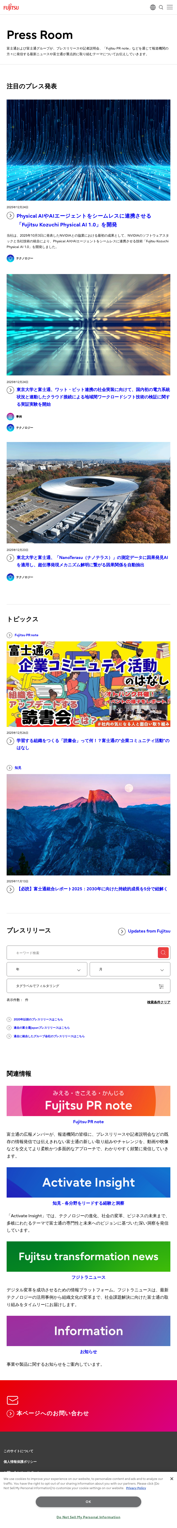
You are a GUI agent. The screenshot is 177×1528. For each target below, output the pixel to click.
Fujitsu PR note (22, 635)
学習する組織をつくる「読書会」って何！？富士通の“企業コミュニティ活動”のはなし (88, 744)
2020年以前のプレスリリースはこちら (35, 1019)
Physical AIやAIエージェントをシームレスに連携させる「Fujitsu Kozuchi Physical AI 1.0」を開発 (79, 220)
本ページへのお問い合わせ (48, 1413)
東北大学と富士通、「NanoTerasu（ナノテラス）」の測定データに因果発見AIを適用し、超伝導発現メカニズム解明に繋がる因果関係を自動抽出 (87, 561)
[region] (88, 1500)
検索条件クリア (158, 1002)
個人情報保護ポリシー (20, 1462)
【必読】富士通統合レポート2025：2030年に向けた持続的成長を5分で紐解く (87, 889)
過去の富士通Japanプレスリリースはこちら (38, 1027)
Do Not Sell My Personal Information (88, 1517)
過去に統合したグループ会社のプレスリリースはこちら (46, 1036)
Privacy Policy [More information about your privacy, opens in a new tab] (136, 1488)
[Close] (172, 1479)
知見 (14, 768)
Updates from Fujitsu (144, 931)
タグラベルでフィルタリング (90, 986)
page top (169, 1441)
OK (88, 1502)
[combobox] (47, 969)
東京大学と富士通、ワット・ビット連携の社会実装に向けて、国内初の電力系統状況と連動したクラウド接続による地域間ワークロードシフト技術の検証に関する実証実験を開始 (88, 396)
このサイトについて (18, 1451)
